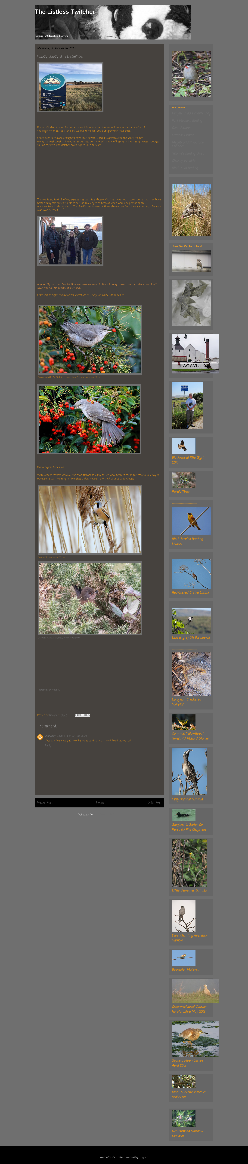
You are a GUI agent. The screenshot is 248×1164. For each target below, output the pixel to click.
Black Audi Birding (185, 168)
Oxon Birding (181, 128)
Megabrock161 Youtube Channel (187, 144)
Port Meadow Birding (187, 120)
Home (100, 802)
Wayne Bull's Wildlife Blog (191, 113)
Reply (48, 746)
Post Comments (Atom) (107, 815)
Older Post (155, 802)
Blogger (143, 1157)
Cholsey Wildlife (183, 160)
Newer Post (45, 802)
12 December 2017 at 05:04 (71, 736)
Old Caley (50, 736)
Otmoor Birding (183, 135)
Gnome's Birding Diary (188, 153)
